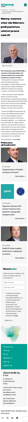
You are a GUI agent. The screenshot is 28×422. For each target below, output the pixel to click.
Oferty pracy (7, 347)
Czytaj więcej (20, 176)
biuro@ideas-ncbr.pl (9, 392)
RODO (5, 362)
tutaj (18, 139)
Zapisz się (9, 320)
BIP (4, 354)
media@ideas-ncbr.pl (9, 395)
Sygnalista (6, 365)
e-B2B (5, 350)
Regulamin (6, 358)
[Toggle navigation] (25, 4)
